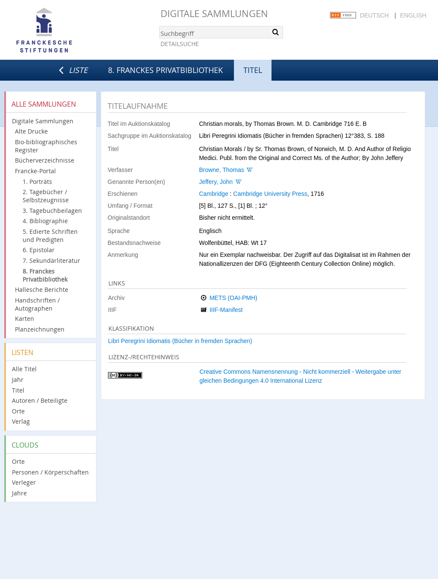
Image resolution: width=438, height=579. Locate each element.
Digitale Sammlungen (214, 13)
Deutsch (374, 15)
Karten (24, 318)
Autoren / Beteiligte (39, 400)
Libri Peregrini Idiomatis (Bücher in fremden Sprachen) (180, 341)
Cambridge (213, 193)
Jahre (19, 493)
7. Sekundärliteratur (51, 260)
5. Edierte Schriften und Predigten (50, 235)
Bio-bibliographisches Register (46, 146)
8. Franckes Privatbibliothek (165, 70)
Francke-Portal (35, 171)
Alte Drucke (31, 131)
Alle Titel (24, 369)
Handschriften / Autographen (37, 304)
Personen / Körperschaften (50, 472)
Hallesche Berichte (41, 289)
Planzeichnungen (39, 329)
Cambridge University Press (270, 193)
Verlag (21, 421)
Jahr (17, 379)
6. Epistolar (39, 250)
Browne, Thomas (221, 169)
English (413, 15)
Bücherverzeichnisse (44, 160)
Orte (18, 411)
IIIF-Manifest (226, 309)
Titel (18, 390)
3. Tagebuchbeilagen (52, 211)
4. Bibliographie (45, 221)
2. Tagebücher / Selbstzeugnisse (46, 196)
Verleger (24, 482)
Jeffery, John (216, 181)
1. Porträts (37, 181)
